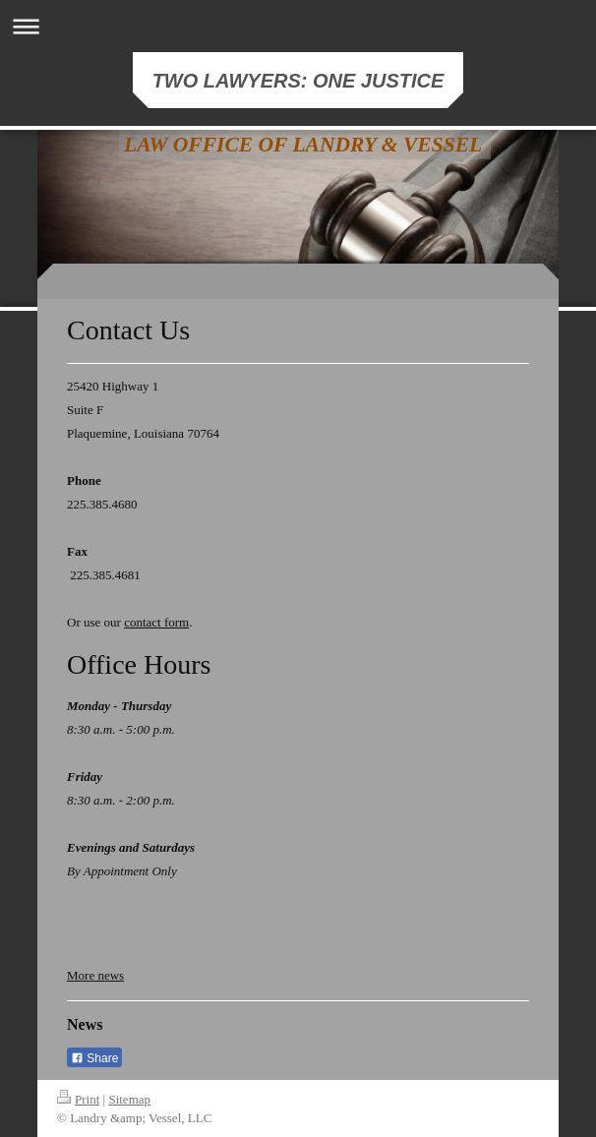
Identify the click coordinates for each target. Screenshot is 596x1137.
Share (94, 1058)
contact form (156, 622)
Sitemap (129, 1099)
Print (78, 1099)
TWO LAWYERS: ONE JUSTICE (298, 80)
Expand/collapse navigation (298, 26)
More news (95, 975)
